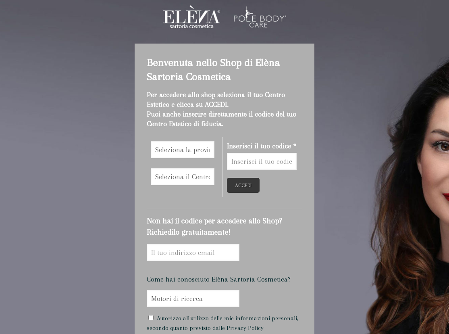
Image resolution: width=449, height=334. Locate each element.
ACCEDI (243, 185)
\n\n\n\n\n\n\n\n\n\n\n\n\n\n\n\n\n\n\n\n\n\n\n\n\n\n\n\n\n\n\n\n (182, 149)
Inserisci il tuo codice (261, 146)
